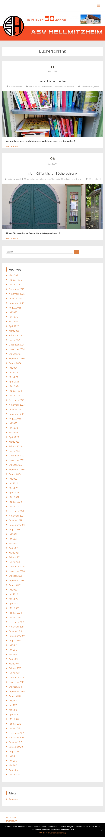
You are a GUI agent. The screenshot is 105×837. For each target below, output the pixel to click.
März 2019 (14, 663)
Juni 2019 (13, 649)
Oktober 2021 (15, 520)
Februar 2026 (15, 280)
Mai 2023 (13, 432)
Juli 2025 (13, 312)
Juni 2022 (13, 483)
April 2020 (14, 603)
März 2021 (14, 552)
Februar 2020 (15, 612)
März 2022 (14, 497)
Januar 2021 (14, 562)
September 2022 (17, 469)
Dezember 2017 (16, 733)
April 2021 (13, 548)
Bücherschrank (87, 87)
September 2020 (17, 580)
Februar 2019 (15, 668)
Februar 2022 (15, 501)
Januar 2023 (14, 451)
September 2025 (17, 303)
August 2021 (15, 529)
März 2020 (14, 608)
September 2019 (16, 636)
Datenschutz (12, 817)
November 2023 (16, 404)
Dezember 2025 (16, 289)
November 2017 (16, 737)
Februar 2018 (15, 723)
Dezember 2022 (16, 455)
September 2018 (17, 691)
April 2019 (13, 659)
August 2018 (15, 696)
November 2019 (16, 626)
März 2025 (14, 330)
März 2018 (14, 719)
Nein (45, 833)
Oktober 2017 (15, 742)
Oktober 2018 (15, 686)
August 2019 (15, 640)
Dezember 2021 (16, 511)
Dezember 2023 (16, 400)
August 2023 (15, 418)
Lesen (96, 87)
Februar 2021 (15, 557)
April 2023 (14, 437)
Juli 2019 (13, 645)
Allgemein (55, 179)
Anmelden (14, 799)
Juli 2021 (13, 534)
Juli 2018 (13, 700)
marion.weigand (15, 87)
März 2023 (14, 441)
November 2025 (17, 293)
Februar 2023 (15, 446)
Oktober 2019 (15, 631)
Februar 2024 (15, 391)
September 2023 (17, 414)
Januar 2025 (14, 340)
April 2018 (13, 714)
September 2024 (17, 358)
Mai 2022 (13, 488)
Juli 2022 (13, 478)
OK (40, 833)
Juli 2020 (13, 589)
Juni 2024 (13, 372)
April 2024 (14, 381)
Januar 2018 (14, 728)
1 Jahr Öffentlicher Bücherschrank (52, 173)
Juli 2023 (13, 423)
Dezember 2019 (16, 622)
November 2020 (17, 571)
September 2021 (16, 525)
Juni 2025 (13, 317)
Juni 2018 (13, 705)
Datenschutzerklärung (57, 833)
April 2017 (13, 770)
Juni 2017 (13, 760)
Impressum (11, 820)
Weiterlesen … (13, 146)
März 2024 (14, 386)
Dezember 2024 (16, 344)
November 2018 (16, 682)
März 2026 (14, 275)
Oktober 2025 (15, 298)
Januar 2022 (14, 506)
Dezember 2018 (16, 677)
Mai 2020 (13, 599)
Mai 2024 (13, 377)
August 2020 (15, 585)
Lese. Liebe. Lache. (52, 81)
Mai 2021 (13, 543)
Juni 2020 (13, 594)
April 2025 (14, 326)
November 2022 (17, 460)
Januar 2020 (15, 617)
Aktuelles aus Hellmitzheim (40, 87)
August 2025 (15, 307)
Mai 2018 (13, 710)
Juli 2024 (13, 367)
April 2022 (14, 492)
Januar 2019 (14, 673)
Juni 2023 (13, 428)
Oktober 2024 (15, 354)
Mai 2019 (13, 654)
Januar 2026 (14, 284)
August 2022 (15, 474)
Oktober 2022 (15, 465)
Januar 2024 (14, 395)
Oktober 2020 (15, 575)
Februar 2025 (15, 335)
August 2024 (15, 363)
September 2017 (16, 746)
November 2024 (17, 349)
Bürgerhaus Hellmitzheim (63, 87)
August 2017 (14, 751)
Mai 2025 (13, 321)
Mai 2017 (13, 765)
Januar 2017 (14, 774)
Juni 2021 (13, 538)
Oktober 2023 (15, 409)
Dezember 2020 (16, 566)
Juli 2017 (13, 756)
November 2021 (16, 515)
